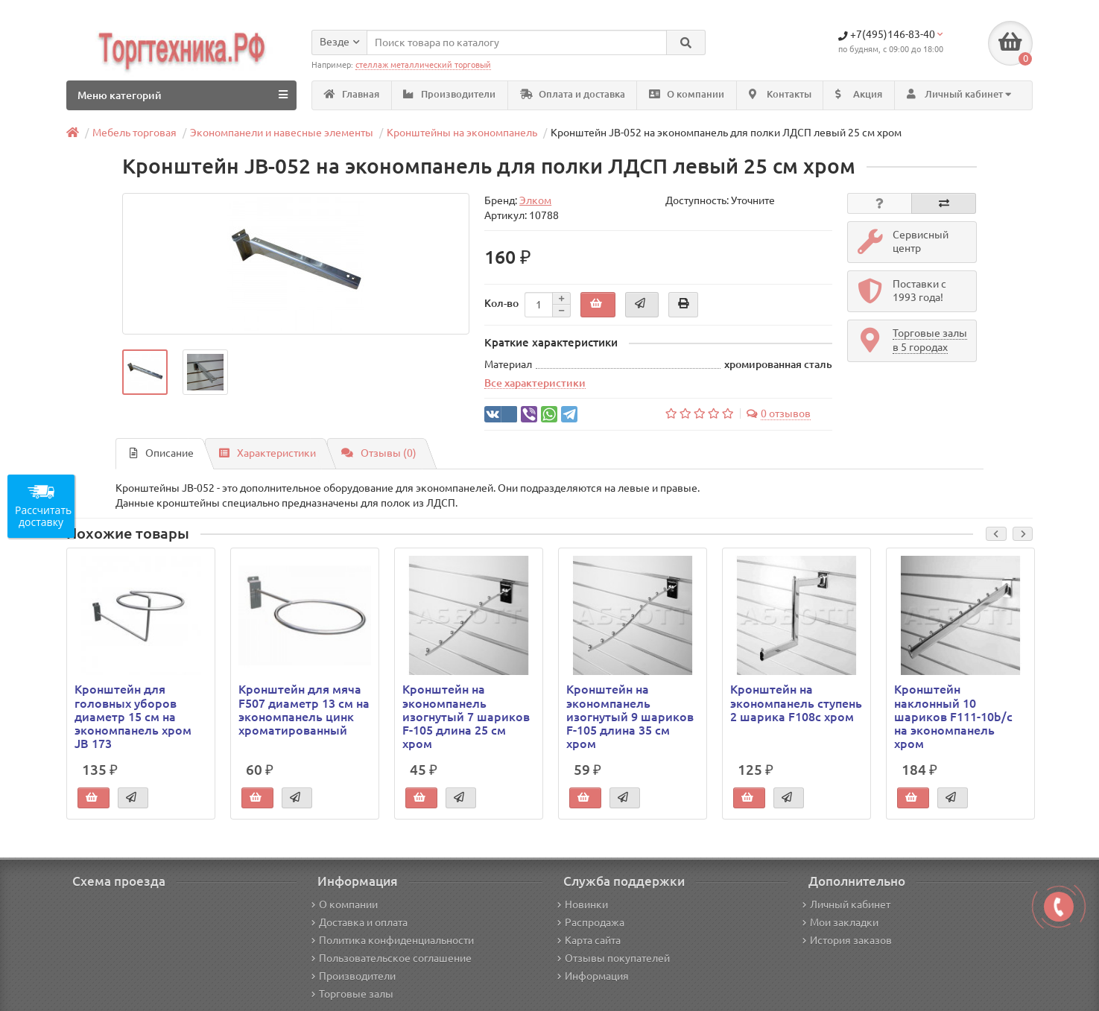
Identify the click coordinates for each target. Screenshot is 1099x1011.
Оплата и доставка (572, 94)
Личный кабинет (846, 904)
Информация (593, 976)
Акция (858, 94)
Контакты (780, 94)
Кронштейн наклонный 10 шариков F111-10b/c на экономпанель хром (953, 716)
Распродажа (590, 922)
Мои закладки (840, 922)
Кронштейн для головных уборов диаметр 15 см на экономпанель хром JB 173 (133, 716)
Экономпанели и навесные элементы (281, 133)
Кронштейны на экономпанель (462, 133)
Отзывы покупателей (613, 958)
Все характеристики (535, 383)
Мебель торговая (134, 133)
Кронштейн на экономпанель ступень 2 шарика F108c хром (796, 702)
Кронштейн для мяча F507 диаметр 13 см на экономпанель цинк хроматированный (304, 709)
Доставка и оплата (359, 922)
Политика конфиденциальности (392, 940)
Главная (351, 94)
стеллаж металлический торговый (423, 64)
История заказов (847, 940)
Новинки (582, 904)
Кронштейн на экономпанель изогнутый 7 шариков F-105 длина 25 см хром (466, 716)
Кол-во (501, 303)
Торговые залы (352, 994)
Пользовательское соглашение (391, 958)
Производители (449, 94)
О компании (686, 94)
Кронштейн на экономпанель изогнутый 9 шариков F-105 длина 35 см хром (630, 716)
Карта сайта (589, 940)
